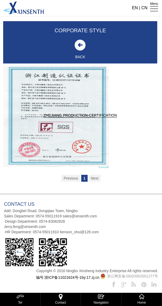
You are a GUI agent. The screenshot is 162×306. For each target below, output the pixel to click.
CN (144, 8)
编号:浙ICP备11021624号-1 (59, 277)
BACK (78, 57)
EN (135, 8)
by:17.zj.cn (90, 277)
